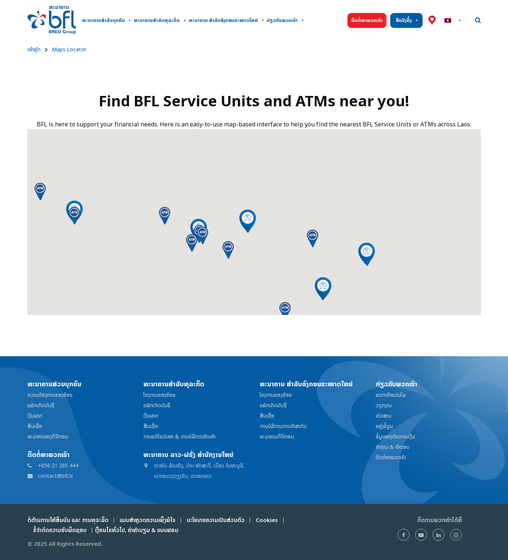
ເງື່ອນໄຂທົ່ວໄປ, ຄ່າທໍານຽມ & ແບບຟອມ (135, 530)
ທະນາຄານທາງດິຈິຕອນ (47, 436)
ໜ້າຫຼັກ (34, 49)
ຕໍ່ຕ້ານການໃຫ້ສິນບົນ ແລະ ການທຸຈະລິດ (68, 520)
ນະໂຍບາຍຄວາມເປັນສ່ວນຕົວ (216, 520)
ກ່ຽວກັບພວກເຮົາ (286, 20)
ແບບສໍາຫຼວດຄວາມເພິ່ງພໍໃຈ (147, 520)
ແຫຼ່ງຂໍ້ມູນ (384, 426)
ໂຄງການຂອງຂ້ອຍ (159, 394)
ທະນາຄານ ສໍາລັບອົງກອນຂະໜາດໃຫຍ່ (227, 20)
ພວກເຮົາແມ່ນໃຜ (391, 394)
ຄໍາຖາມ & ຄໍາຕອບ (393, 446)
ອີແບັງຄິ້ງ (407, 20)
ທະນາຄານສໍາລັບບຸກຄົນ (107, 20)
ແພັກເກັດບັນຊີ (40, 405)
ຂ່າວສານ (383, 415)
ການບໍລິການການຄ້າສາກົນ (283, 426)
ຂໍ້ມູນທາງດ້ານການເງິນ (395, 436)
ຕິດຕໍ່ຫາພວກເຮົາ (367, 20)
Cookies (267, 520)
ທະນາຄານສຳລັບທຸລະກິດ (160, 20)
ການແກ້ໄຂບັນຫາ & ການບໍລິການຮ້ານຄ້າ (179, 436)
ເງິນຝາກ (34, 415)
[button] (247, 220)
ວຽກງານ (384, 405)
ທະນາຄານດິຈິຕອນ (277, 436)
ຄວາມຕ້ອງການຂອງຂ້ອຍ (49, 394)
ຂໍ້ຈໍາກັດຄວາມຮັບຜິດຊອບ (60, 530)
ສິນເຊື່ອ (34, 426)
